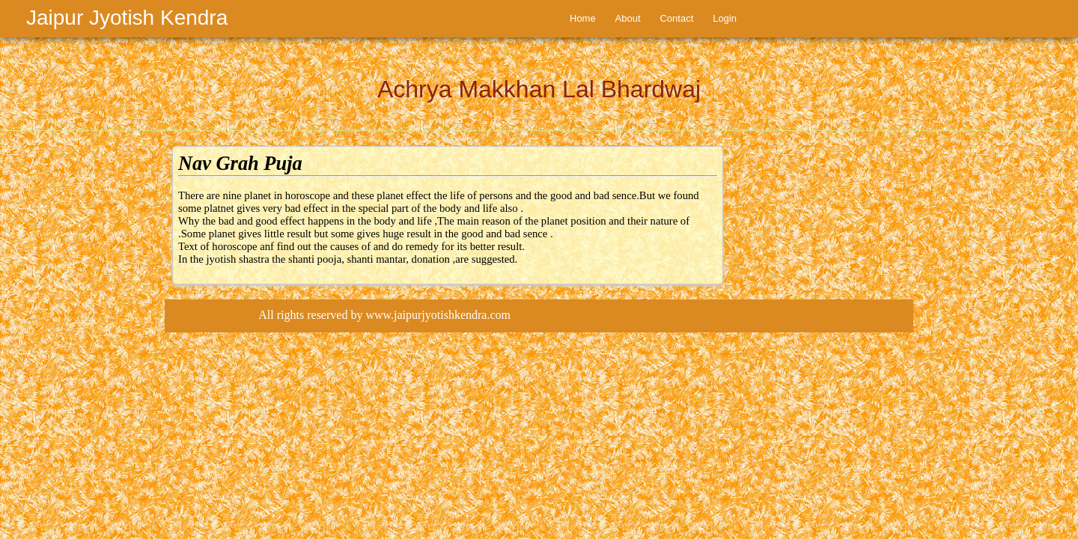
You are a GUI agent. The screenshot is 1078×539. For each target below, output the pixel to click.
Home (583, 18)
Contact (676, 18)
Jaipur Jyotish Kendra (127, 17)
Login (725, 18)
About (628, 18)
